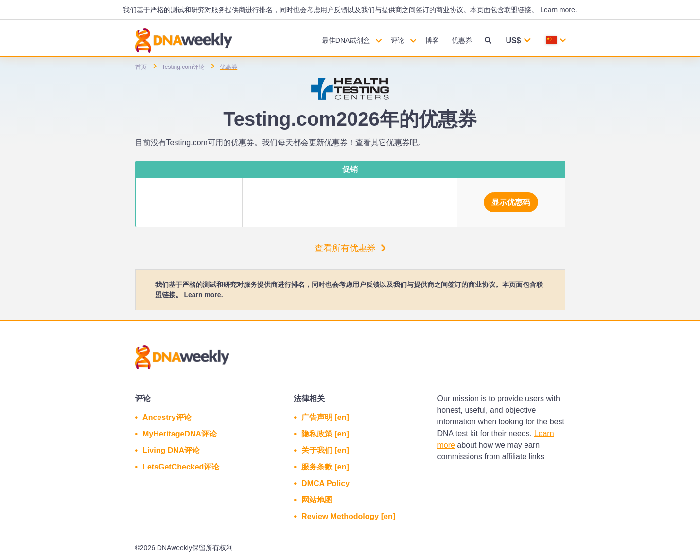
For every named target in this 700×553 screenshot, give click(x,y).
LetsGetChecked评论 (180, 467)
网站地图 (316, 500)
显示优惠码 (510, 202)
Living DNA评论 (171, 450)
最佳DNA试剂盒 (346, 40)
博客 (432, 40)
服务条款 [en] (325, 467)
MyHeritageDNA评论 (179, 434)
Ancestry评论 (166, 417)
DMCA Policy (325, 483)
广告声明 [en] (325, 417)
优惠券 (462, 40)
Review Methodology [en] (348, 516)
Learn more (557, 10)
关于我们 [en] (325, 450)
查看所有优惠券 (350, 248)
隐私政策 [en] (325, 434)
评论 (397, 40)
